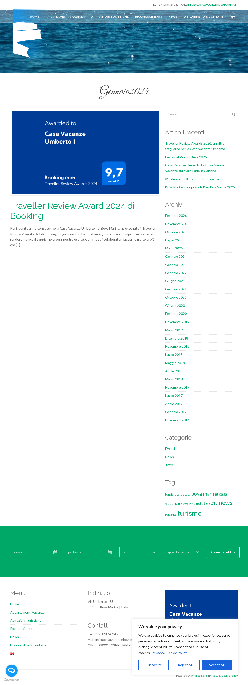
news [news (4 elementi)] (225, 502)
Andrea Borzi (199, 675)
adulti (128, 552)
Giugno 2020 (175, 306)
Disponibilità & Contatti (204, 16)
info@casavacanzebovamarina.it (212, 4)
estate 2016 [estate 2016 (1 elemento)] (188, 503)
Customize (154, 665)
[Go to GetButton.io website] (11, 680)
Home (14, 604)
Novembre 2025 (177, 224)
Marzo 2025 (174, 248)
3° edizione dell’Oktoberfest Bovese (192, 179)
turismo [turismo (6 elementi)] (189, 513)
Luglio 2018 (174, 354)
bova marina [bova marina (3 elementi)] (204, 493)
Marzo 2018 (174, 379)
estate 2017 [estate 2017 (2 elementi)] (207, 503)
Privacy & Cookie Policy (169, 653)
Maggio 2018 (175, 363)
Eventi (170, 448)
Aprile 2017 (174, 404)
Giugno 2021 (175, 281)
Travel (170, 465)
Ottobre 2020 (175, 297)
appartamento (178, 552)
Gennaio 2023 (175, 265)
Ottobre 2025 (175, 232)
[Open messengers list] (12, 671)
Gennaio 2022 (175, 273)
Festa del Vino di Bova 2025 (186, 157)
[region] (185, 647)
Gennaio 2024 (175, 256)
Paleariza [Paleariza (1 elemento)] (171, 514)
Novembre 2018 (177, 346)
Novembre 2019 (177, 322)
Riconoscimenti (148, 16)
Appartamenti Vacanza (65, 16)
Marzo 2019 (174, 330)
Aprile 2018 (174, 371)
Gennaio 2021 (175, 289)
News (172, 16)
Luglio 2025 (174, 240)
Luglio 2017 (174, 395)
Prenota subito (222, 552)
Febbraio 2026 (176, 215)
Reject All (185, 665)
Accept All (217, 665)
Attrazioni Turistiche (110, 16)
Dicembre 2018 (176, 338)
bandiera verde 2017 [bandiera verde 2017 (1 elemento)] (177, 494)
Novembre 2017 (177, 387)
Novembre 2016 (177, 420)
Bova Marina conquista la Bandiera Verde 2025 (200, 187)
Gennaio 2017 (175, 412)
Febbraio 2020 (176, 313)
